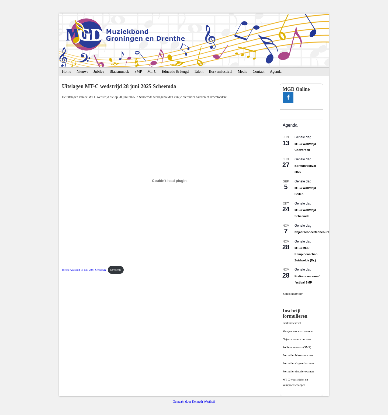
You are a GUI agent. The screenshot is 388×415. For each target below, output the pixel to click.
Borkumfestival (220, 72)
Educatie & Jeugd (175, 72)
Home (66, 72)
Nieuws (82, 72)
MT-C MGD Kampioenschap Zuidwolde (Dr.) (306, 254)
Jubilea (98, 72)
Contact (259, 72)
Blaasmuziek (119, 72)
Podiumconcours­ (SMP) (297, 347)
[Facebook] (288, 97)
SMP (138, 72)
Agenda (276, 72)
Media (242, 72)
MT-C (152, 72)
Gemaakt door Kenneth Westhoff (194, 401)
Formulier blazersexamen (298, 355)
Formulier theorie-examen (298, 371)
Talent (198, 72)
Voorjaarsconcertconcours (298, 331)
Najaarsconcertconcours (312, 232)
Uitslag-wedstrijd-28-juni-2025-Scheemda (84, 269)
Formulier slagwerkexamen (299, 363)
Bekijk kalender (293, 293)
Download (115, 269)
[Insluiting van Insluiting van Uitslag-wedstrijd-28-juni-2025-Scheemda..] (170, 180)
